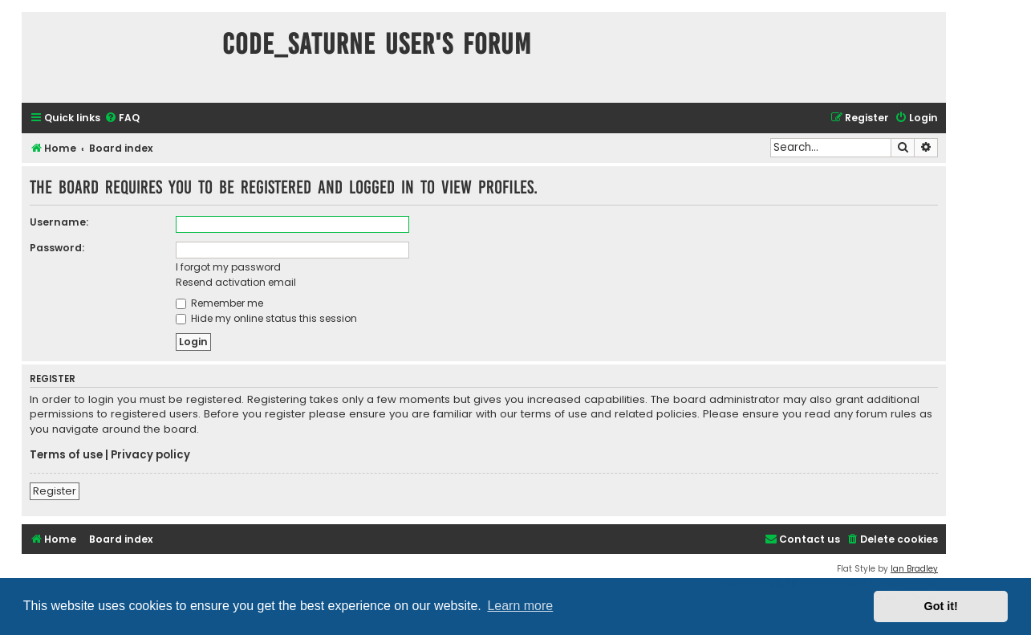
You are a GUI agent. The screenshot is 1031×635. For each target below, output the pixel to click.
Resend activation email (236, 282)
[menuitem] (122, 118)
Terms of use (66, 455)
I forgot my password (228, 267)
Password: (57, 247)
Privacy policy (150, 455)
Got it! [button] (941, 606)
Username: (59, 222)
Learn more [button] (520, 606)
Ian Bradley (914, 569)
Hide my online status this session (266, 318)
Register (54, 491)
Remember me (219, 303)
